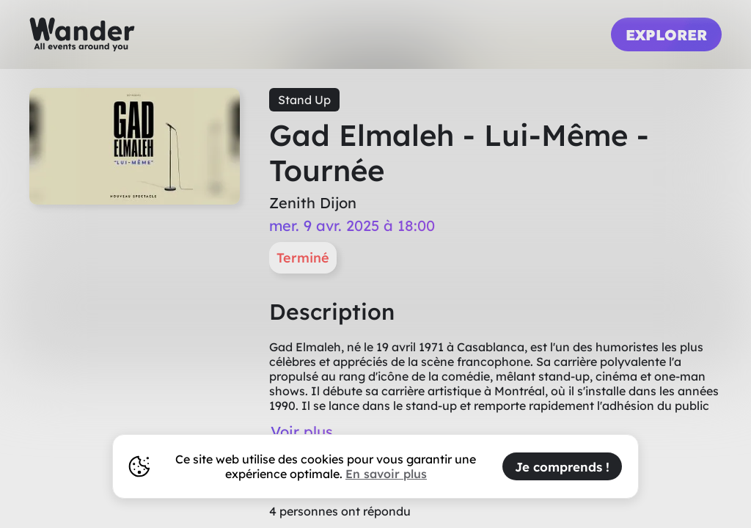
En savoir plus (386, 473)
